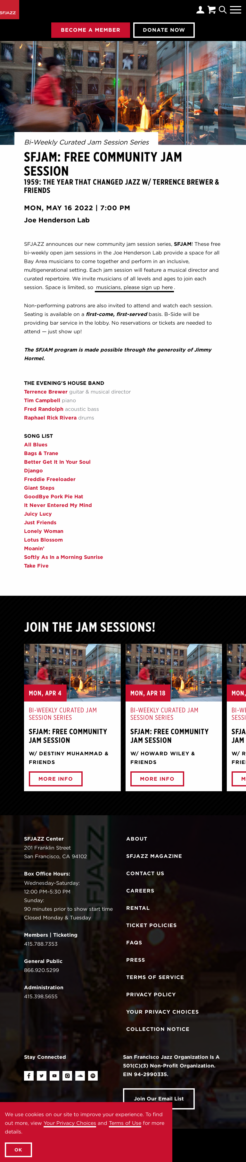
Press (135, 960)
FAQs (134, 943)
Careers (140, 891)
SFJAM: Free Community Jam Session (69, 735)
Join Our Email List (159, 1099)
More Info (55, 779)
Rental (138, 908)
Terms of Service (155, 977)
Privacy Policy (151, 995)
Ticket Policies (151, 925)
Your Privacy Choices (70, 1123)
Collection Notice (158, 1029)
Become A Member (90, 30)
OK (18, 1149)
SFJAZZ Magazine (154, 856)
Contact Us (145, 873)
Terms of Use (125, 1123)
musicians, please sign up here (134, 287)
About (136, 839)
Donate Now (164, 30)
